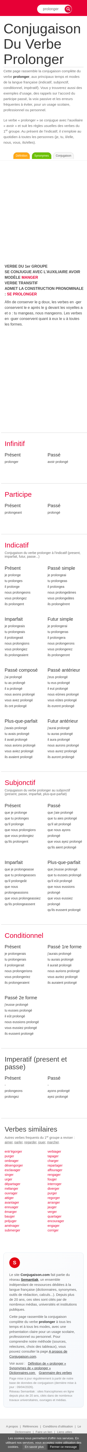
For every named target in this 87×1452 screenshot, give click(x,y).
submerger (12, 1230)
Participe (18, 494)
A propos (12, 1426)
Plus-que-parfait (21, 721)
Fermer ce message (63, 1447)
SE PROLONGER (22, 294)
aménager (12, 1225)
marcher (53, 1142)
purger (9, 1156)
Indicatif (17, 545)
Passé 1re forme (65, 946)
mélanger (11, 1188)
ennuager (11, 1207)
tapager (53, 1156)
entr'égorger (13, 1151)
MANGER (30, 277)
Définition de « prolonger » (47, 1363)
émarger (11, 1212)
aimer (9, 1142)
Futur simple (60, 619)
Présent (13, 454)
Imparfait (14, 619)
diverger (53, 1188)
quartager (54, 1216)
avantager (12, 1202)
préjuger (10, 1221)
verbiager (54, 1151)
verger (52, 1212)
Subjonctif (20, 782)
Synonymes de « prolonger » (30, 1368)
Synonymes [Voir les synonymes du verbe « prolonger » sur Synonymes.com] (41, 155)
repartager (55, 1165)
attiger (9, 1198)
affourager (55, 1170)
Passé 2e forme (21, 997)
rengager (54, 1175)
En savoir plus (34, 1447)
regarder (30, 1142)
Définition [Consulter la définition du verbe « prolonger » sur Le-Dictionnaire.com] (21, 155)
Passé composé (21, 670)
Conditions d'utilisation (58, 1426)
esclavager (12, 1170)
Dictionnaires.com (22, 1373)
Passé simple (61, 568)
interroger (54, 1184)
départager (12, 1184)
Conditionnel (24, 935)
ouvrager (11, 1193)
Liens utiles (64, 1432)
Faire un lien (44, 1432)
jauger (52, 1207)
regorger (54, 1198)
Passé (54, 454)
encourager (56, 1221)
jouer (41, 1142)
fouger (52, 1179)
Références (30, 1426)
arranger (54, 1202)
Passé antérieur (64, 670)
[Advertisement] (43, 211)
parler (18, 1142)
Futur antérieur (63, 721)
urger (8, 1179)
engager (53, 1225)
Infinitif (15, 443)
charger (53, 1161)
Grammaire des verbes (55, 1373)
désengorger (14, 1165)
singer (9, 1175)
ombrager (12, 1161)
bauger (10, 1216)
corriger (53, 1230)
